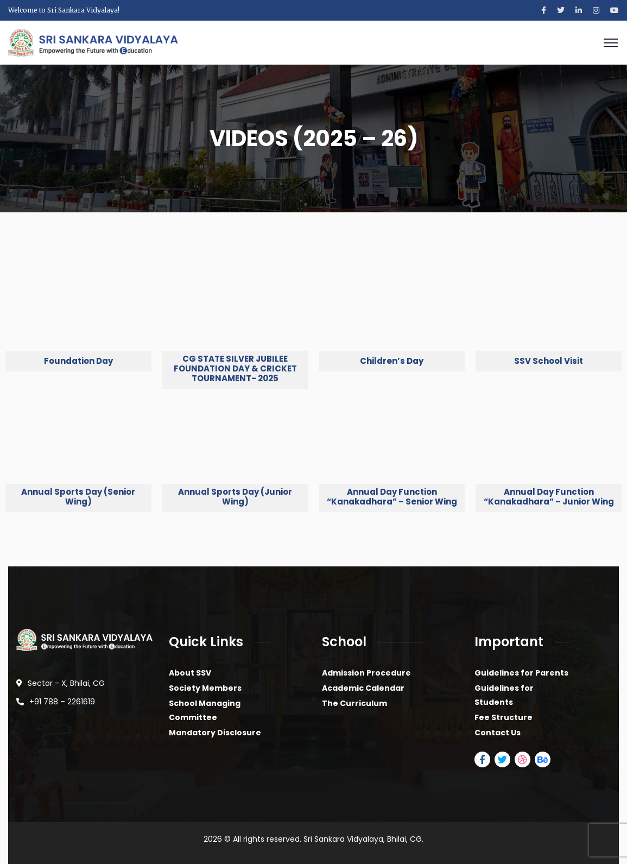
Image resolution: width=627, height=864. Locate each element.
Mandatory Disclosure (215, 732)
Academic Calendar (363, 688)
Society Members (205, 688)
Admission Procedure (366, 672)
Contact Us (497, 732)
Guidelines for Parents (521, 672)
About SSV (190, 672)
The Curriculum (354, 703)
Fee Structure (503, 717)
